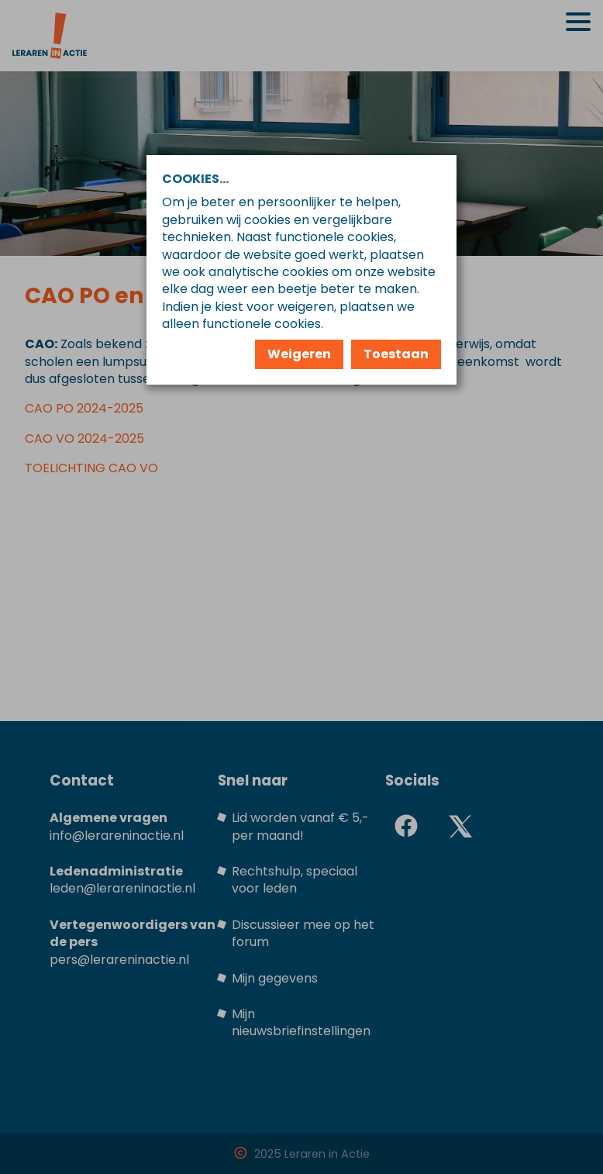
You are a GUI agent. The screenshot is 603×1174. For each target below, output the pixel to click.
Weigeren (299, 354)
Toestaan (396, 354)
